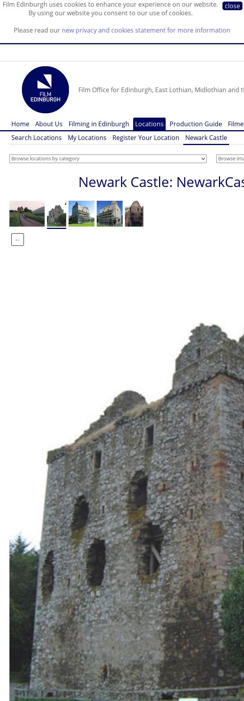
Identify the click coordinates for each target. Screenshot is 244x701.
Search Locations (36, 137)
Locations (149, 124)
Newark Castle (206, 137)
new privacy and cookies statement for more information (146, 30)
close (232, 6)
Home (20, 124)
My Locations (87, 137)
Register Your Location (145, 137)
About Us (49, 124)
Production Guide (196, 124)
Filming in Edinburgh (99, 124)
